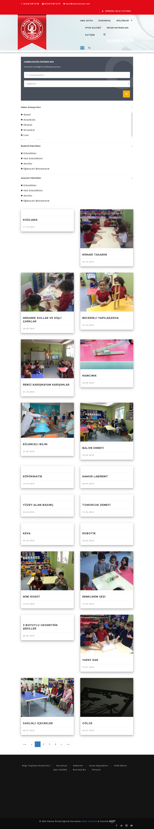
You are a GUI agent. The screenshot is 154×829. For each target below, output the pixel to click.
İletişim (96, 770)
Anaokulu (29, 119)
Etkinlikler (30, 153)
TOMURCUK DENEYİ (96, 504)
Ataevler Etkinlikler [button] (31, 178)
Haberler (78, 765)
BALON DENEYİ (93, 448)
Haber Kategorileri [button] (31, 107)
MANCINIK (89, 375)
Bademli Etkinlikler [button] (31, 146)
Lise (26, 135)
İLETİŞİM (90, 34)
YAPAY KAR (90, 660)
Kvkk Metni (120, 765)
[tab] (77, 108)
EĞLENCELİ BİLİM (35, 444)
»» (68, 744)
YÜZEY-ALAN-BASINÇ (38, 504)
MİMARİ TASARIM (94, 254)
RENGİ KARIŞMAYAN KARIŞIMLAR (46, 384)
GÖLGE (87, 723)
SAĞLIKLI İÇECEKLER (38, 723)
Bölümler (123, 20)
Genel (27, 114)
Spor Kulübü (93, 27)
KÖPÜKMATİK (32, 476)
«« (24, 744)
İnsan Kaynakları (118, 27)
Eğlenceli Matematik (37, 168)
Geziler (28, 163)
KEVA (27, 533)
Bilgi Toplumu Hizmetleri (36, 765)
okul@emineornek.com (76, 3)
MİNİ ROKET (31, 596)
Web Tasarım (90, 821)
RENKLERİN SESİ (94, 596)
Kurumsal (105, 20)
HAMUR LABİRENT (95, 476)
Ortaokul (29, 129)
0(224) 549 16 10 (51, 3)
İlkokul (28, 124)
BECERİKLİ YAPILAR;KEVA (100, 318)
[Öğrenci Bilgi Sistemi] (116, 11)
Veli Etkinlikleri (33, 158)
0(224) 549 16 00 (30, 3)
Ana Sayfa (86, 20)
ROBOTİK (89, 533)
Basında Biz (79, 770)
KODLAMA (30, 219)
